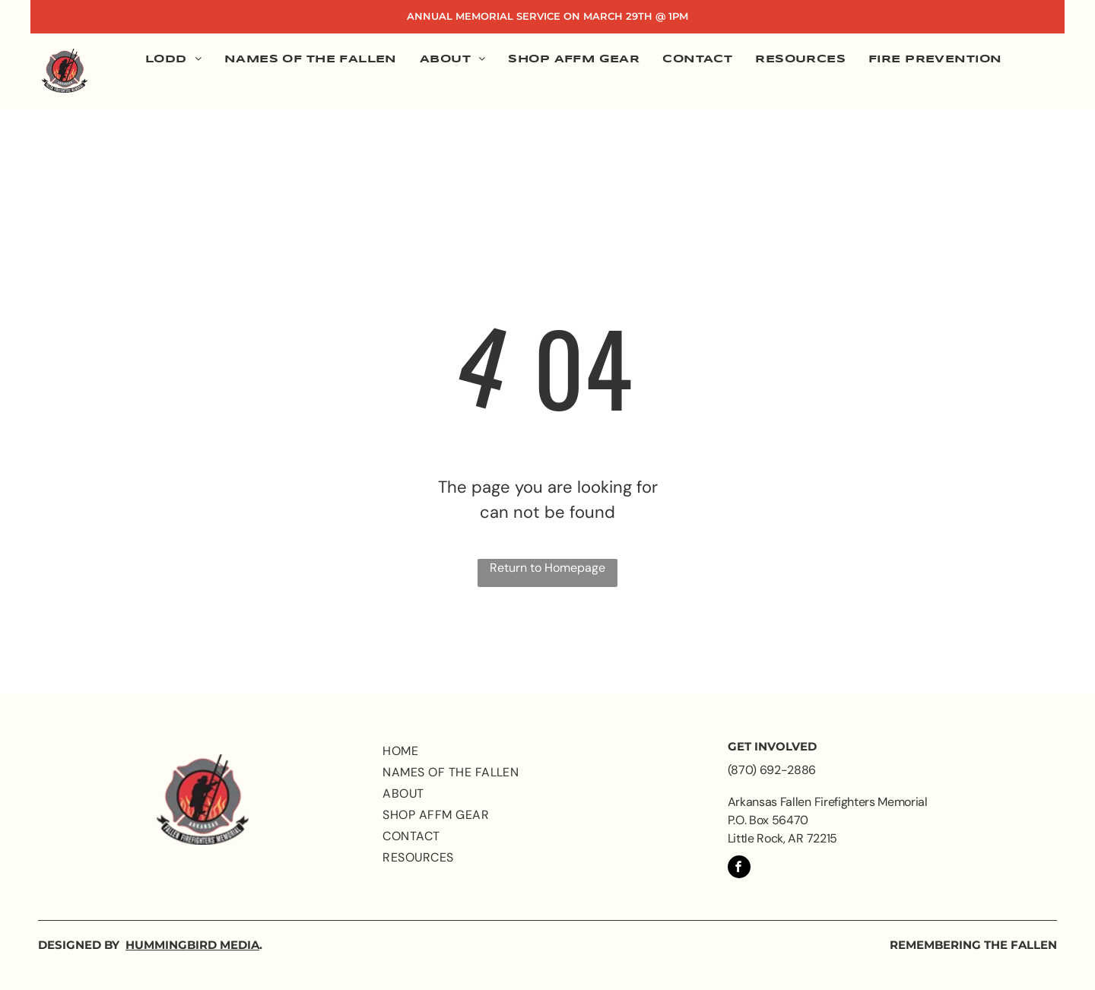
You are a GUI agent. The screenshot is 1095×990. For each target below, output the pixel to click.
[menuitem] (173, 60)
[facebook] (739, 868)
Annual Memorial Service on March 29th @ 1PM (547, 16)
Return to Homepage (547, 568)
